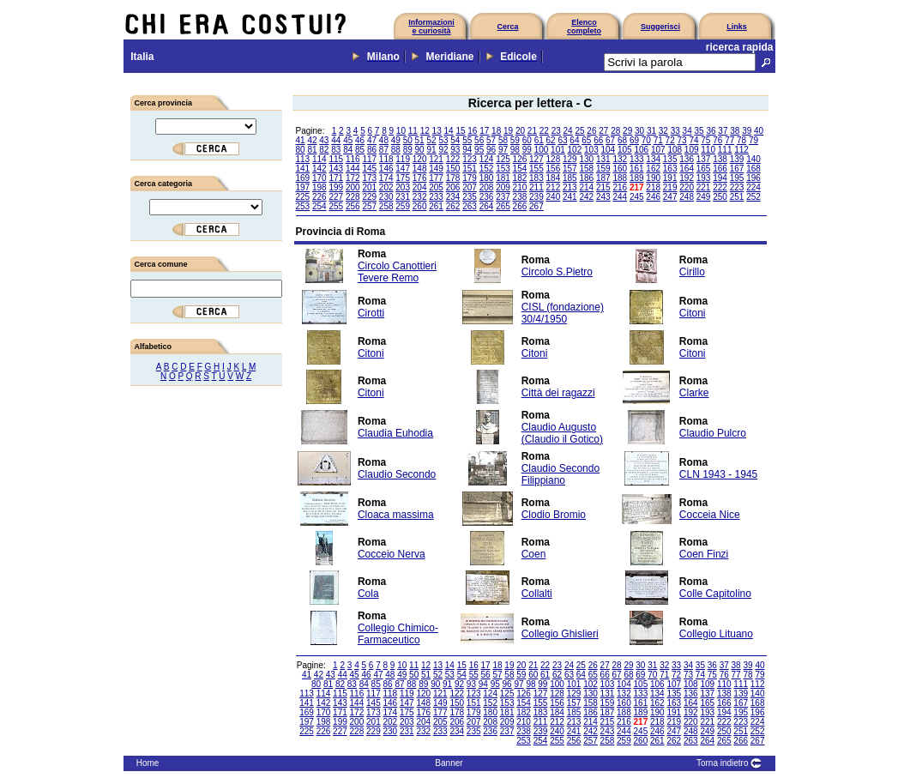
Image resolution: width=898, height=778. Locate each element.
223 (737, 187)
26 (591, 131)
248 (686, 197)
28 (615, 131)
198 (319, 187)
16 (472, 131)
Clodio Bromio (553, 515)
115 (335, 159)
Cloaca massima (396, 515)
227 (335, 197)
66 (598, 140)
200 (353, 187)
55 (467, 140)
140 (753, 159)
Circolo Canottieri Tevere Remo (397, 272)
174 (386, 178)
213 (570, 187)
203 (402, 187)
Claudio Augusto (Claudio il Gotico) (562, 433)
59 (515, 140)
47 (372, 140)
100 (541, 149)
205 (436, 187)
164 (686, 168)
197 (303, 187)
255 (335, 206)
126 (520, 159)
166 (720, 168)
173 (369, 178)
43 (323, 140)
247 (670, 197)
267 (536, 206)
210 (520, 187)
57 (491, 140)
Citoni (692, 313)
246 (653, 197)
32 (663, 131)
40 (758, 131)
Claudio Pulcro (712, 433)
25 (579, 131)
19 (508, 131)
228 (353, 197)
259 (402, 206)
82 (323, 149)
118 (386, 159)
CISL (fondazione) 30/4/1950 (562, 313)
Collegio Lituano (716, 634)
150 (453, 168)
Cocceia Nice (709, 515)
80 (300, 149)
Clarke (694, 393)
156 (553, 168)
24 (568, 131)
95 (479, 149)
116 (353, 159)
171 (335, 178)
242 (586, 197)
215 (603, 187)
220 (686, 187)
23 (556, 131)
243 (603, 197)
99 (527, 149)
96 (491, 149)
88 (396, 149)
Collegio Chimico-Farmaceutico (398, 634)
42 (311, 140)
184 (553, 178)
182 (520, 178)
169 (303, 178)
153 (503, 168)
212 (553, 187)
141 (303, 168)
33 (675, 131)
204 (420, 187)
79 (753, 140)
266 (520, 206)
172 (353, 178)
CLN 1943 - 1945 (718, 474)
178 (453, 178)
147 (402, 168)
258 (386, 206)
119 (402, 159)
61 (539, 140)
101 (558, 149)
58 (503, 140)
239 (536, 197)
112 (741, 149)
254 (319, 206)
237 (503, 197)
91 (431, 149)
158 (586, 168)
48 (384, 140)
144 (353, 168)
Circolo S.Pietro (557, 272)
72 (670, 140)
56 (479, 140)
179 (469, 178)
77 (729, 140)
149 (436, 168)
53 (443, 140)
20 (520, 131)
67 (610, 140)
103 (591, 149)
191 (670, 178)
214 (586, 187)
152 (486, 168)
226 (319, 197)
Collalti (536, 594)
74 (693, 140)
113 (303, 159)
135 (670, 159)
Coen (533, 554)
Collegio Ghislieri (560, 634)
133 (637, 159)
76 (717, 140)
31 (651, 131)
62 (551, 140)
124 (486, 159)
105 (625, 149)
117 (369, 159)
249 (703, 197)
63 (562, 140)
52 (431, 140)
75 (705, 140)
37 (722, 131)
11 (413, 131)
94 (467, 149)
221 (703, 187)
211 (536, 187)
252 (753, 197)
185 (570, 178)
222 (720, 187)
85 (360, 149)
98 (515, 149)
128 (553, 159)
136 (686, 159)
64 (574, 140)
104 (608, 149)
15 (460, 131)
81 (311, 149)
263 (469, 206)
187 (603, 178)
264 (486, 206)
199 (335, 187)
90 (420, 149)
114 (319, 159)
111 (725, 149)
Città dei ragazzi (558, 393)
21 (532, 131)
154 (520, 168)
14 (448, 131)
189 (637, 178)
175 (402, 178)
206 (453, 187)
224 (753, 187)
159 (603, 168)
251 (737, 197)
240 (553, 197)
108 (674, 149)
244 (619, 197)
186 (586, 178)
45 (348, 140)
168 (753, 168)
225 (303, 197)
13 (437, 131)
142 (319, 168)
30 (639, 131)
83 (336, 149)
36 (710, 131)
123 (469, 159)
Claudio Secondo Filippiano (560, 474)
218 (653, 187)
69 (634, 140)
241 (570, 197)
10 (401, 131)
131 (603, 159)
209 (503, 187)
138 (720, 159)
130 (586, 159)
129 (570, 159)
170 (319, 178)
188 (619, 178)
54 (455, 140)
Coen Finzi (703, 554)
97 (503, 149)
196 (753, 178)
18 (496, 131)
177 (436, 178)
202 (386, 187)
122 (453, 159)
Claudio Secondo (397, 474)
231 (402, 197)
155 (536, 168)
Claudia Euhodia (395, 433)
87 (384, 149)
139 (737, 159)
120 (420, 159)
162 (653, 168)
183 (536, 178)
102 (575, 149)
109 (691, 149)
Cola (368, 594)
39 (746, 131)
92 (443, 149)
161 (637, 168)
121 (436, 159)
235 (469, 197)
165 (703, 168)
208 (486, 187)
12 (425, 131)
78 (741, 140)
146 (386, 168)
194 (720, 178)
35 (699, 131)
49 (396, 140)
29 (627, 131)
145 (369, 168)
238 (520, 197)
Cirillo (692, 272)
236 (486, 197)
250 (720, 197)
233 (436, 197)
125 (503, 159)
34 (687, 131)
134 (653, 159)
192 (686, 178)
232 (420, 197)
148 (420, 168)
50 (408, 140)
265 (503, 206)
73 (682, 140)
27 (603, 131)
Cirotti (371, 313)
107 (658, 149)
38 (734, 131)
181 (503, 178)
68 (622, 140)
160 (619, 168)
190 (653, 178)
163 (670, 168)
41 (300, 140)
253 (303, 206)
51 (420, 140)
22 (544, 131)
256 (353, 206)
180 (486, 178)
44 (336, 140)
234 (453, 197)
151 (469, 168)
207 (469, 187)
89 (408, 149)
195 (737, 178)
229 (369, 197)
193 (703, 178)
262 (453, 206)
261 (436, 206)
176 (420, 178)
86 (372, 149)
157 (570, 168)
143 (335, 168)
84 (348, 149)
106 (641, 149)
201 (369, 187)
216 (619, 187)
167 (737, 168)
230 (386, 197)
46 (360, 140)
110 (708, 149)
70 (646, 140)
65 (586, 140)
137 (703, 159)
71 (658, 140)
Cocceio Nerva (391, 554)
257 (369, 206)
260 (420, 206)
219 (670, 187)
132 (619, 159)
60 (527, 140)
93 (455, 149)
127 (536, 159)
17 (484, 131)
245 (637, 197)
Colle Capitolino (715, 594)
